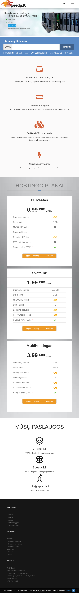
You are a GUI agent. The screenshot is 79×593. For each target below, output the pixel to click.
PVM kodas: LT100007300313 (17, 573)
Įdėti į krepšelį (32, 256)
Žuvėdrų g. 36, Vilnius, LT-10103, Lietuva (21, 576)
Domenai (10, 539)
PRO (10, 554)
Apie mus (10, 515)
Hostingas (10, 549)
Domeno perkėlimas (15, 544)
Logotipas (10, 520)
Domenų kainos (13, 547)
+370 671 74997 (12, 581)
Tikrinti (67, 46)
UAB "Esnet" (11, 568)
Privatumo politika (13, 525)
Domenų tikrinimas (16, 41)
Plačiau (49, 256)
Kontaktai (10, 517)
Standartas (12, 552)
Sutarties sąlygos (13, 523)
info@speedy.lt (12, 578)
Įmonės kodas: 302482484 (16, 570)
